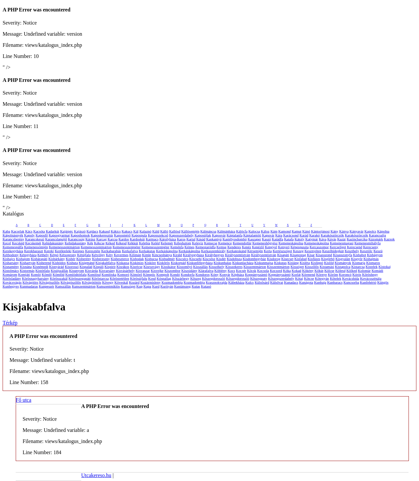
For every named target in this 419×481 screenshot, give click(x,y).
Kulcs (249, 282)
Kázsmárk (375, 239)
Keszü (378, 251)
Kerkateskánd (236, 251)
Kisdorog (274, 259)
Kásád (201, 239)
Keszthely (352, 251)
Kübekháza (236, 282)
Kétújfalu (84, 255)
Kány (334, 231)
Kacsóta (39, 231)
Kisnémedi (40, 266)
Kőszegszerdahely (281, 278)
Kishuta (72, 263)
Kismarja (358, 263)
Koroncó (345, 274)
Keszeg (298, 251)
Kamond (284, 231)
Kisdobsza (234, 259)
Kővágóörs (30, 282)
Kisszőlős (312, 266)
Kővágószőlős (49, 282)
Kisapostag (298, 255)
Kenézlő (258, 247)
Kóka (287, 270)
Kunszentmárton (84, 286)
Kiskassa (122, 263)
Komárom (10, 274)
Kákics (116, 231)
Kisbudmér (167, 259)
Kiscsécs (182, 259)
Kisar (311, 255)
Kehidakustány (53, 243)
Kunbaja (320, 282)
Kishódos (59, 263)
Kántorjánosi (320, 231)
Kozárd (134, 282)
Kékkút (133, 243)
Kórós (357, 274)
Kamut (296, 231)
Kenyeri (283, 247)
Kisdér (221, 259)
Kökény (308, 270)
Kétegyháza (28, 255)
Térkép (10, 322)
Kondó (175, 274)
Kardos (123, 239)
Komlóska (108, 274)
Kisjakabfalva (106, 263)
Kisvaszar (143, 270)
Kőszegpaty (258, 278)
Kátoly (299, 239)
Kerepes (78, 251)
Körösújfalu (138, 278)
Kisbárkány (56, 259)
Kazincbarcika (357, 239)
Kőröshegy (370, 274)
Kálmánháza (226, 231)
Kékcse (99, 243)
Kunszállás (63, 286)
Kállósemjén (190, 231)
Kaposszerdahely (181, 235)
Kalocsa (254, 231)
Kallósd (174, 231)
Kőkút (319, 270)
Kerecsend (354, 247)
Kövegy (108, 282)
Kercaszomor (319, 247)
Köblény (220, 270)
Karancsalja (377, 235)
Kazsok (389, 239)
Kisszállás (200, 266)
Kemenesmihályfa (368, 243)
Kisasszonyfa (342, 255)
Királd (177, 255)
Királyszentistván (237, 255)
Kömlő (47, 274)
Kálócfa (241, 231)
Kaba (6, 231)
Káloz (265, 231)
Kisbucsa (151, 259)
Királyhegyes (214, 255)
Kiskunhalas (222, 263)
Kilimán (135, 255)
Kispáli (98, 266)
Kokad (296, 270)
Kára (278, 235)
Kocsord (276, 270)
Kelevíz (197, 243)
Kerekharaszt (33, 251)
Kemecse (210, 243)
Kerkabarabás (111, 251)
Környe (321, 274)
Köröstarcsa (100, 278)
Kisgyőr (356, 259)
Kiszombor (172, 270)
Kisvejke (157, 270)
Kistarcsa (358, 266)
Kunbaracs (334, 282)
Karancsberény (13, 239)
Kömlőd (58, 274)
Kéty (109, 255)
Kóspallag (163, 278)
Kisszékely (216, 266)
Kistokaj (384, 266)
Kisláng (293, 263)
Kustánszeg (182, 286)
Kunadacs (291, 282)
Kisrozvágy (151, 266)
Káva (322, 239)
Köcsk (251, 270)
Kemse (221, 247)
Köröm (333, 274)
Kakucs (127, 231)
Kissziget (297, 266)
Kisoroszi (72, 266)
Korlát (296, 274)
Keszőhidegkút (333, 251)
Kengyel (271, 247)
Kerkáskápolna (167, 251)
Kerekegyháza (13, 251)
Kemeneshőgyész (265, 243)
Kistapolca (342, 266)
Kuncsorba (351, 282)
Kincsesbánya (162, 255)
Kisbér (70, 259)
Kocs (231, 270)
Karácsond (291, 235)
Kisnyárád (56, 266)
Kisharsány (11, 263)
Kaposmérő (122, 235)
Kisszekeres (234, 266)
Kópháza (237, 274)
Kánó (306, 231)
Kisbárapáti (39, 259)
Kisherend (43, 263)
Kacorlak (17, 231)
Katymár (311, 239)
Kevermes (121, 255)
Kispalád (86, 266)
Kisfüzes (314, 259)
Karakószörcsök (332, 235)
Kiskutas (280, 263)
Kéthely (43, 255)
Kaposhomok (80, 235)
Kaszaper (254, 239)
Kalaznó (145, 231)
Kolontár (364, 270)
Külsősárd (262, 282)
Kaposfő (42, 235)
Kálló (164, 231)
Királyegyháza (193, 255)
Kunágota (306, 282)
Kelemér (167, 243)
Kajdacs (92, 231)
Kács (28, 231)
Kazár (341, 239)
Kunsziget (128, 286)
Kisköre (150, 263)
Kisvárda (91, 270)
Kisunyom (76, 270)
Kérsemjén (255, 251)
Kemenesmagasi (342, 243)
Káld (155, 231)
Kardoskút (137, 239)
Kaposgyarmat (59, 235)
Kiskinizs (137, 263)
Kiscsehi (195, 259)
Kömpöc (149, 274)
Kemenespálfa (13, 247)
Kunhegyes (11, 286)
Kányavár (357, 231)
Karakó (314, 235)
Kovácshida (350, 278)
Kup (139, 286)
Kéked (110, 243)
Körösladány (12, 278)
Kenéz (246, 247)
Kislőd (329, 263)
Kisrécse (136, 266)
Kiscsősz (209, 259)
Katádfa (277, 239)
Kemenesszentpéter (127, 247)
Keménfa (177, 247)
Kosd (152, 278)
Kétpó (54, 255)
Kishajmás (370, 259)
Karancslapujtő (56, 239)
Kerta (268, 251)
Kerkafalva (130, 251)
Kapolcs (370, 231)
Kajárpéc (66, 231)
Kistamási (327, 266)
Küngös (382, 282)
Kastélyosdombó (235, 239)
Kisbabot (359, 255)
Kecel (7, 243)
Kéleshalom (182, 243)
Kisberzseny (101, 259)
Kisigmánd (87, 263)
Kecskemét (33, 243)
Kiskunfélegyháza (199, 263)
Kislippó (317, 263)
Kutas (195, 286)
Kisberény (83, 259)
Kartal (190, 239)
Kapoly (29, 235)
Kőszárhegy (181, 278)
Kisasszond (324, 255)
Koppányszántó (256, 274)
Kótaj (299, 278)
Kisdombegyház (254, 259)
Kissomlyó (184, 266)
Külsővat (276, 282)
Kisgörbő (328, 259)
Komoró (123, 274)
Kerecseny (370, 247)
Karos (181, 239)
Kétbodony (11, 255)
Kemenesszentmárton (64, 247)
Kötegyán (322, 278)
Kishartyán (27, 263)
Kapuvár (268, 235)
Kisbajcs (9, 259)
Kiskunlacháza (243, 263)
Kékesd (121, 243)
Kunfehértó (368, 282)
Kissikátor (168, 266)
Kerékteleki (63, 251)
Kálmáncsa (208, 231)
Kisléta (305, 263)
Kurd (156, 286)
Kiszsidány (189, 270)
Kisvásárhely (125, 270)
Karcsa (113, 239)
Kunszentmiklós (108, 286)
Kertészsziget (282, 251)
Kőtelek (335, 278)
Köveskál (121, 282)
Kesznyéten (312, 251)
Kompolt (162, 274)
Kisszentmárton (255, 266)
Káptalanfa (234, 235)
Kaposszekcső (158, 235)
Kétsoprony (68, 255)
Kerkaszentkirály (213, 251)
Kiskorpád (178, 263)
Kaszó (266, 239)
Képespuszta (299, 247)
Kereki (49, 251)
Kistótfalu (42, 270)
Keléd (155, 243)
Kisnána (26, 266)
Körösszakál (58, 278)
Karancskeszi (35, 239)
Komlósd (93, 274)
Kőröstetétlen (119, 278)
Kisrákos (123, 266)
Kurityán (166, 286)
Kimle (146, 255)
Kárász (90, 239)
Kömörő (136, 274)
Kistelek (372, 266)
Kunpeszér (46, 286)
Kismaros (373, 263)
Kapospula (139, 235)
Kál (135, 231)
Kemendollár (242, 243)
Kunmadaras (29, 286)
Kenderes (234, 247)
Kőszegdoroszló (213, 278)
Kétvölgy (98, 255)
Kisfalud (300, 259)
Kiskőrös (163, 263)
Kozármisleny (150, 282)
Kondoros (202, 274)
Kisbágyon (375, 255)
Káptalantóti (252, 235)
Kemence (225, 243)
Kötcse (309, 278)
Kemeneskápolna (291, 243)
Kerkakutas (147, 251)
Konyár (225, 274)
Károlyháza (167, 239)
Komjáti (24, 274)
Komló (36, 274)
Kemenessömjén (36, 247)
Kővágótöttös (91, 282)
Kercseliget (338, 247)
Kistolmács (11, 270)
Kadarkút (52, 231)
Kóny (214, 274)
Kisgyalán (343, 259)
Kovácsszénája (370, 278)
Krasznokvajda (217, 282)
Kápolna (383, 231)
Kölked (351, 270)
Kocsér (241, 270)
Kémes (190, 247)
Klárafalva (205, 270)
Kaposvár (219, 235)
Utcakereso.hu (96, 475)
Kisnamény (11, 266)
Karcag (101, 239)
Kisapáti (283, 255)
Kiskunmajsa (263, 263)
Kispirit (110, 266)
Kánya (344, 231)
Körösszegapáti (79, 278)
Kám (273, 231)
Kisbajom (23, 259)
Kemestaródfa (205, 247)
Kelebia (144, 243)
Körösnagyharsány (35, 278)
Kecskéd (18, 243)
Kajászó (79, 231)
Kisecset (287, 259)
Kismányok (343, 263)
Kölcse (329, 270)
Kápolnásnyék (13, 235)
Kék (90, 243)
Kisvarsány (107, 270)
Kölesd (340, 270)
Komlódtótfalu (76, 274)
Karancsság (76, 239)
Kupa (147, 286)
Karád (304, 235)
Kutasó (206, 286)
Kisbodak (137, 259)
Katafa (289, 239)
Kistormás (27, 270)
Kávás (332, 239)
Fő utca (23, 400)
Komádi (377, 270)
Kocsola (263, 270)
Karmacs (152, 239)
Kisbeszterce (120, 259)
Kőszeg (195, 278)
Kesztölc (366, 251)
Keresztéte (92, 251)
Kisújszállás (59, 270)
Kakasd (104, 231)
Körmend (308, 274)
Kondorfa (187, 274)
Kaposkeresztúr (102, 235)
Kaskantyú (214, 239)
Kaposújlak (203, 235)
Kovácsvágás (12, 282)
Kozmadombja (172, 282)
